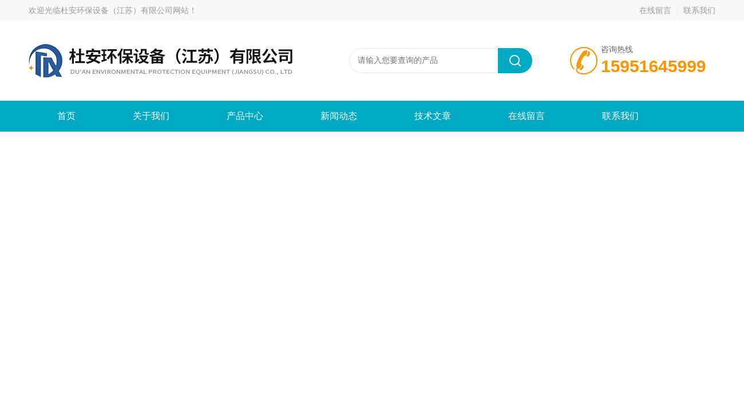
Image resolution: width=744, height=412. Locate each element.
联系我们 (699, 10)
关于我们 (151, 116)
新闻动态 (338, 116)
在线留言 (655, 10)
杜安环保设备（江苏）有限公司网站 (125, 10)
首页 (66, 116)
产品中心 (245, 116)
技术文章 (432, 116)
